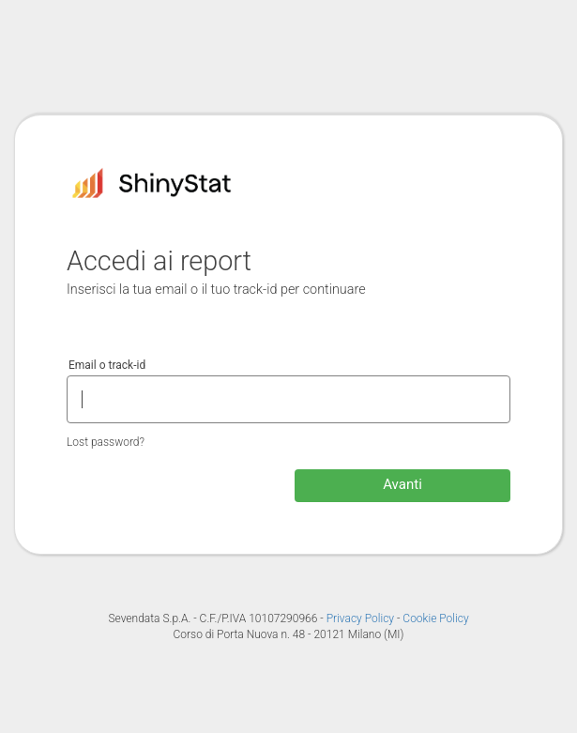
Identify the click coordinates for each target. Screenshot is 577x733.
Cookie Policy (435, 618)
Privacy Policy (361, 618)
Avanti (402, 484)
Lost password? (105, 442)
